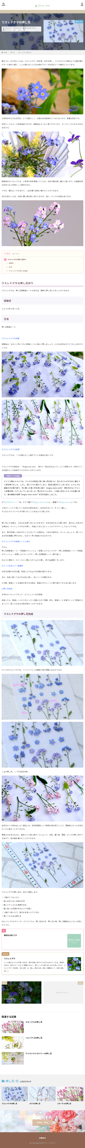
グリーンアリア (49, 1142)
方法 (9, 267)
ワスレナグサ (9, 958)
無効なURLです (10, 935)
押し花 (27, 28)
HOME (5, 52)
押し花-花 (32, 28)
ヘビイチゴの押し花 (33, 1037)
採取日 (10, 263)
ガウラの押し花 (34, 1103)
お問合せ (42, 1137)
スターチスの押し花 (33, 1021)
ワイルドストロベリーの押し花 (37, 1053)
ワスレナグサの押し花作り (15, 259)
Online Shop (42, 1122)
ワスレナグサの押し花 (24, 52)
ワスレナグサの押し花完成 (16, 270)
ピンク (6, 30)
